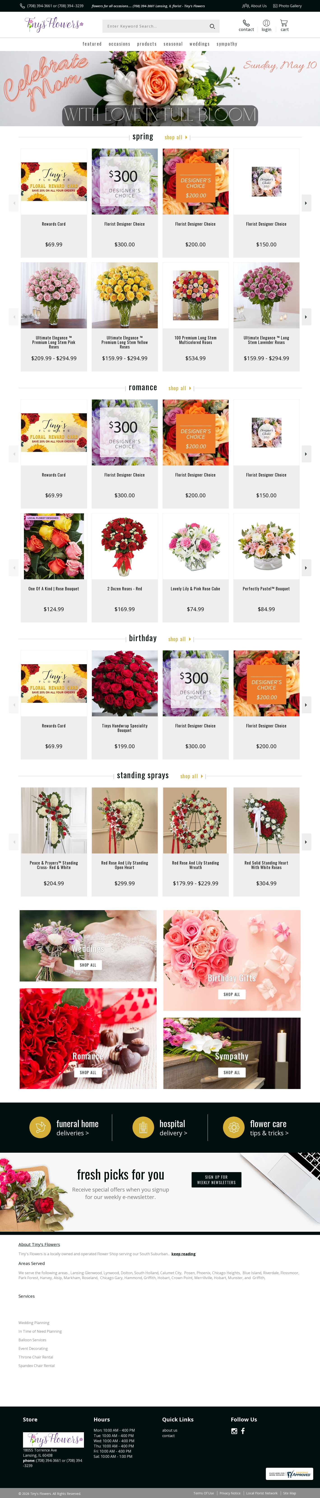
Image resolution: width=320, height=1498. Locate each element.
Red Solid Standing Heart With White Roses (266, 865)
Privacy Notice (230, 1493)
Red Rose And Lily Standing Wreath (195, 865)
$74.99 (195, 609)
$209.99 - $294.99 (54, 358)
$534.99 (195, 358)
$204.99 (54, 883)
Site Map (289, 1493)
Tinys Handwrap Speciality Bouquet (125, 728)
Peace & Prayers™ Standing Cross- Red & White (54, 865)
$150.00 (266, 244)
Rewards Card (54, 224)
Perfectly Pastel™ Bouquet (266, 588)
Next (306, 203)
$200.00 (195, 244)
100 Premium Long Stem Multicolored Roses (196, 340)
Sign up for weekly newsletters (216, 1179)
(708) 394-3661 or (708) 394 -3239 (55, 5)
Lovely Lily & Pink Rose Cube (195, 588)
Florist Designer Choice (124, 224)
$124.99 (54, 609)
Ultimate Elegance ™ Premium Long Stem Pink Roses (53, 342)
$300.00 (124, 244)
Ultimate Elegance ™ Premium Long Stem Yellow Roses (125, 342)
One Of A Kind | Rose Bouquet (53, 588)
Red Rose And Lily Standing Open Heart (124, 865)
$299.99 (124, 883)
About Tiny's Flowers (39, 1244)
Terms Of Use (203, 1493)
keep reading (184, 1253)
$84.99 (266, 609)
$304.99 (266, 883)
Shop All (173, 137)
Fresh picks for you (120, 1182)
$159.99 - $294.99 (125, 358)
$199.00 (124, 746)
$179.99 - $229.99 (195, 883)
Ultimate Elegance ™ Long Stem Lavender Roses (266, 340)
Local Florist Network (262, 1493)
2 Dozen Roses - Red (124, 588)
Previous (14, 203)
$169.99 (124, 609)
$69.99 (54, 244)
